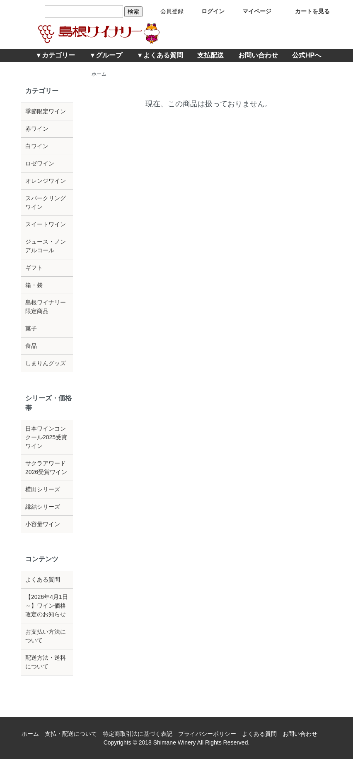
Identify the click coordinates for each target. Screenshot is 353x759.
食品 (31, 345)
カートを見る (306, 11)
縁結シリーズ (42, 506)
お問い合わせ (258, 55)
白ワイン (36, 146)
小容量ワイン (42, 524)
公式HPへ (306, 55)
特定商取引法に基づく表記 (137, 733)
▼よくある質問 (160, 55)
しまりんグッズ (45, 363)
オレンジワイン (45, 180)
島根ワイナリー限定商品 (45, 306)
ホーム (99, 74)
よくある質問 (42, 579)
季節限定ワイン (45, 111)
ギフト (34, 267)
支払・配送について (71, 733)
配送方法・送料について (45, 662)
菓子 (31, 328)
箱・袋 (34, 285)
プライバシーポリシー (207, 733)
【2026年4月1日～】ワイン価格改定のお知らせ (46, 606)
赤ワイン (36, 128)
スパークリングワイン (45, 202)
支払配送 (210, 55)
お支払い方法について (45, 636)
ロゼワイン (39, 163)
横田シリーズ (42, 489)
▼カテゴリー (55, 55)
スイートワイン (45, 224)
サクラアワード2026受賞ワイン (46, 467)
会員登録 (166, 11)
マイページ (250, 11)
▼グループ (106, 55)
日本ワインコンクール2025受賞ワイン (46, 437)
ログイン (207, 11)
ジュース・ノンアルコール (45, 246)
